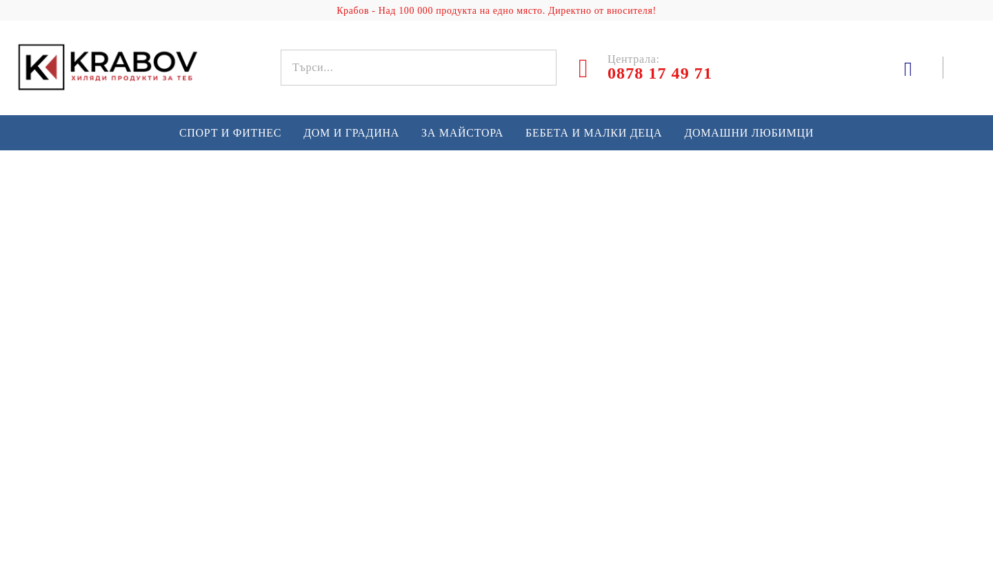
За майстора (462, 133)
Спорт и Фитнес (230, 133)
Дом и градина (351, 133)
